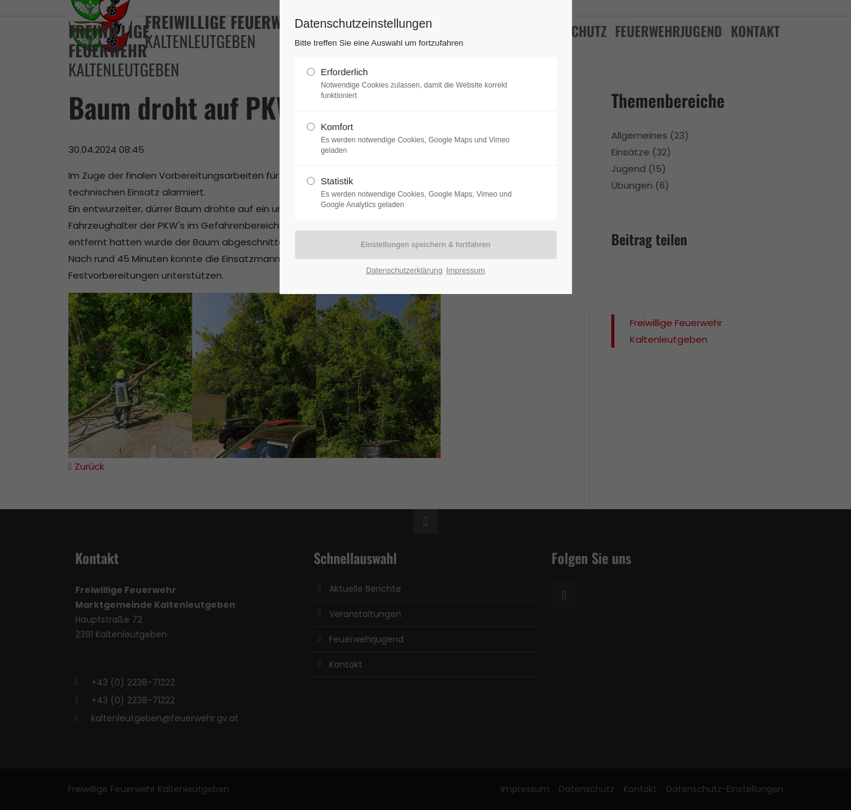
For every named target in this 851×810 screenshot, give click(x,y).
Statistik (420, 193)
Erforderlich (420, 84)
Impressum (465, 270)
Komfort (420, 138)
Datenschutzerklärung (404, 270)
